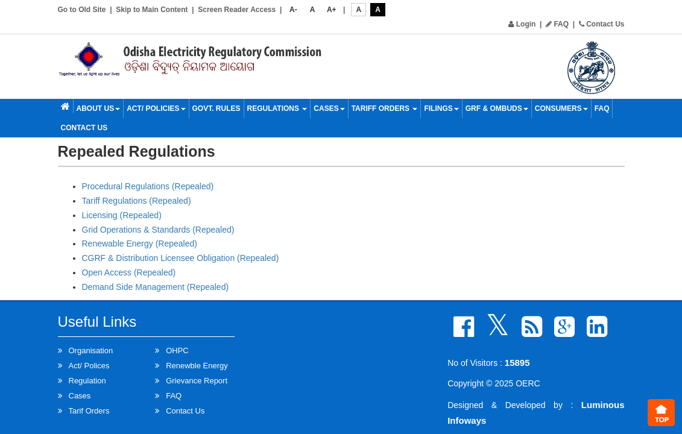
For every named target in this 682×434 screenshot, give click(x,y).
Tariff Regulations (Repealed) (136, 201)
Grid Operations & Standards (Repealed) (158, 229)
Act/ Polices (89, 365)
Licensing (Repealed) (122, 215)
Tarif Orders (89, 410)
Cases (329, 108)
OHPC (177, 350)
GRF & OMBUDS (497, 108)
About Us (99, 108)
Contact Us (602, 24)
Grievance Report (196, 380)
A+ (331, 9)
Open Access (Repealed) (129, 272)
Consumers (561, 108)
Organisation (91, 350)
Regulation (87, 380)
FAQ (557, 24)
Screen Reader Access (237, 9)
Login (521, 24)
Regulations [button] (277, 108)
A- (293, 9)
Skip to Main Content (152, 9)
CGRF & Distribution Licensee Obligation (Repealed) (180, 258)
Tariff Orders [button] (385, 108)
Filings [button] (441, 108)
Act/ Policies (156, 108)
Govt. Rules (216, 108)
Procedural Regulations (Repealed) (148, 186)
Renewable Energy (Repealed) (139, 243)
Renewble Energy (197, 365)
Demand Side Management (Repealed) (155, 287)
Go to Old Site (82, 9)
